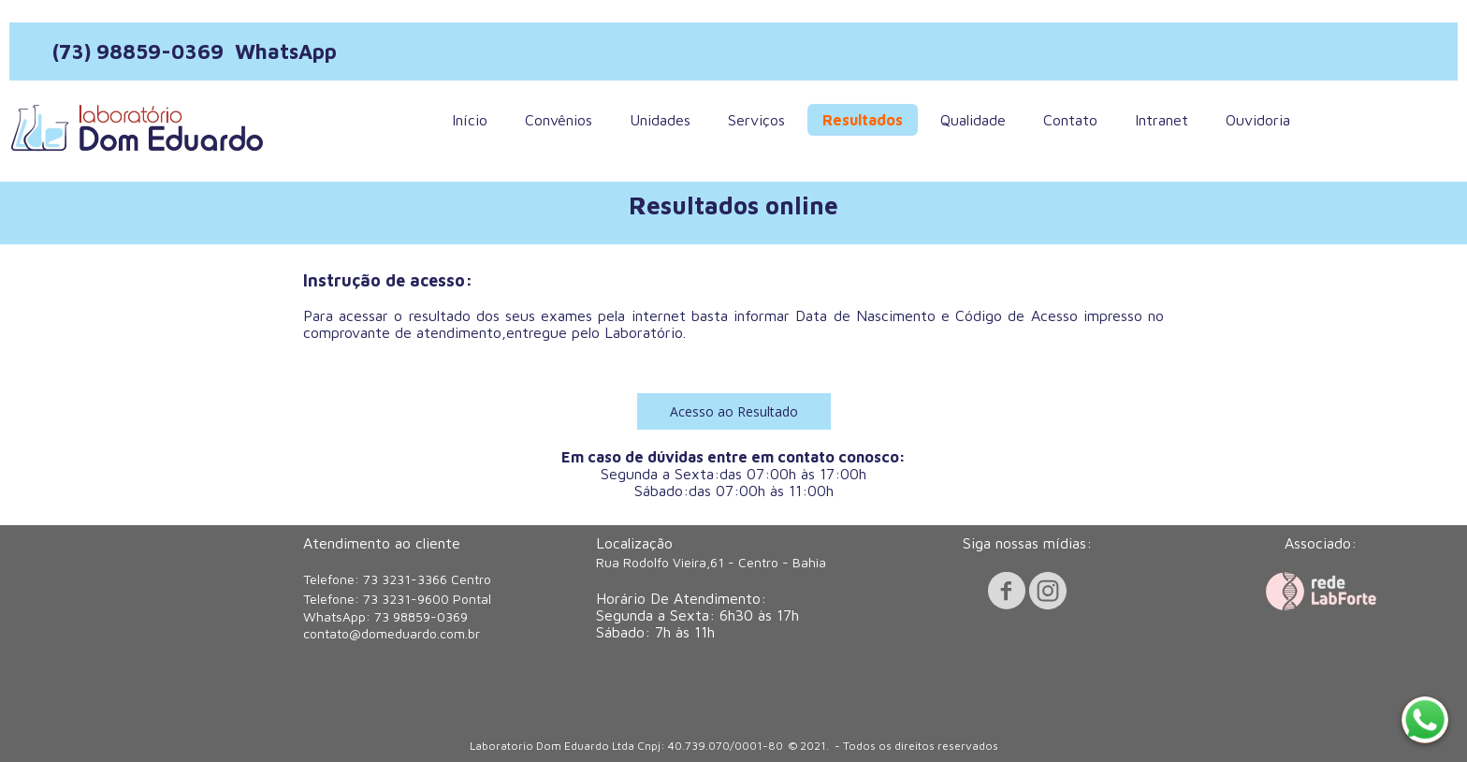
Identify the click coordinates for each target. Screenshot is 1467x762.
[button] (734, 411)
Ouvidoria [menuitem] (1258, 119)
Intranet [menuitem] (1161, 119)
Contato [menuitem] (1070, 119)
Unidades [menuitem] (660, 119)
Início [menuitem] (469, 119)
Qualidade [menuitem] (973, 119)
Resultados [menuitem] (862, 119)
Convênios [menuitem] (558, 119)
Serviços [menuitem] (756, 119)
